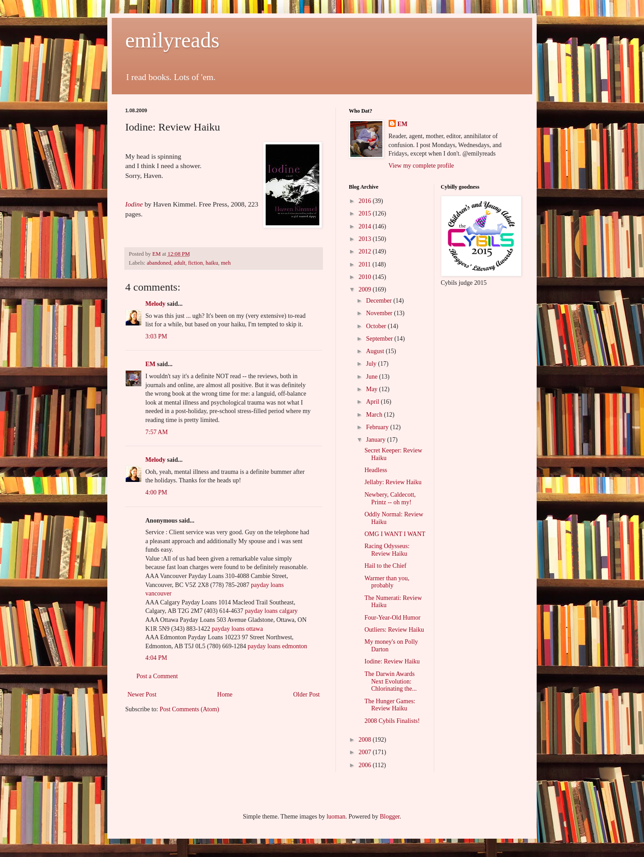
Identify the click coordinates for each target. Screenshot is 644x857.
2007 (366, 752)
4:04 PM (156, 657)
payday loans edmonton (277, 646)
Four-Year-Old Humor (392, 617)
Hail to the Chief (385, 565)
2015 (366, 213)
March (375, 414)
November (380, 313)
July (372, 363)
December (379, 300)
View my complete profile (421, 165)
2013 (366, 239)
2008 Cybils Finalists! (392, 721)
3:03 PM (156, 336)
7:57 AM (156, 432)
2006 (366, 765)
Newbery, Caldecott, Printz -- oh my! (390, 498)
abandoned (159, 263)
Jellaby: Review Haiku (393, 482)
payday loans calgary (271, 611)
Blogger (389, 816)
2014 (366, 226)
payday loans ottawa (237, 628)
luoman (335, 816)
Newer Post (142, 694)
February (378, 427)
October (377, 326)
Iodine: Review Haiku (392, 661)
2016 (366, 201)
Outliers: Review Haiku (394, 629)
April (373, 401)
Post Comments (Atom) (189, 709)
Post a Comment (157, 676)
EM (150, 364)
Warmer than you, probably (386, 582)
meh (226, 263)
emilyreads (172, 40)
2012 (366, 251)
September (380, 338)
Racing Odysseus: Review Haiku (387, 550)
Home (225, 694)
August (376, 351)
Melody (155, 303)
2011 (366, 264)
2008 (366, 739)
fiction (195, 263)
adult (179, 263)
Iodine (134, 204)
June (372, 376)
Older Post (306, 694)
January (376, 439)
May (372, 389)
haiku (212, 263)
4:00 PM (156, 492)
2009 (366, 289)
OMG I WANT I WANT (394, 534)
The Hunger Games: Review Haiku (389, 705)
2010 (366, 277)
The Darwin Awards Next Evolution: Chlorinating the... (390, 681)
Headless (375, 470)
